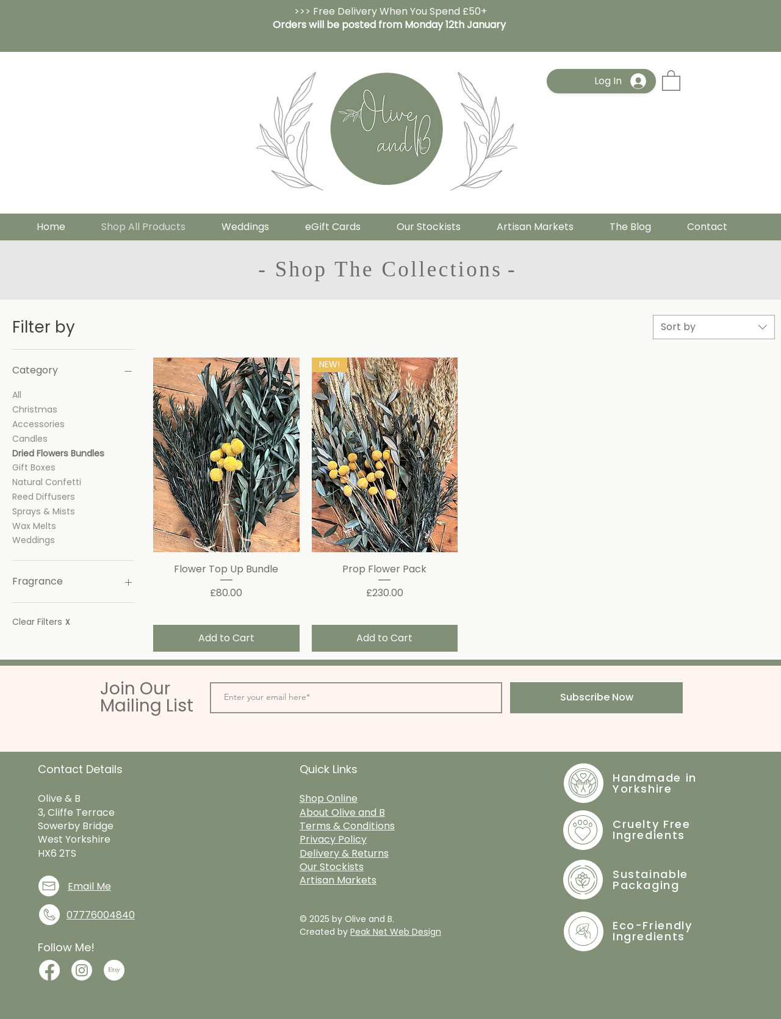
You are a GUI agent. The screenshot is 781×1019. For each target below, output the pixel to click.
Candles (30, 438)
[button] (671, 80)
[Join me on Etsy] (114, 970)
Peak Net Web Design (395, 932)
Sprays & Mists (43, 511)
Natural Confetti (46, 481)
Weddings (33, 539)
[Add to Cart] (226, 638)
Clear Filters (41, 622)
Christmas (34, 409)
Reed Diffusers (43, 496)
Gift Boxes (34, 467)
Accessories (38, 423)
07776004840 (101, 915)
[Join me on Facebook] (49, 970)
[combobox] (714, 327)
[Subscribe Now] (596, 697)
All (16, 394)
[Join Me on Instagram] (81, 970)
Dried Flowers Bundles (58, 453)
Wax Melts (34, 525)
